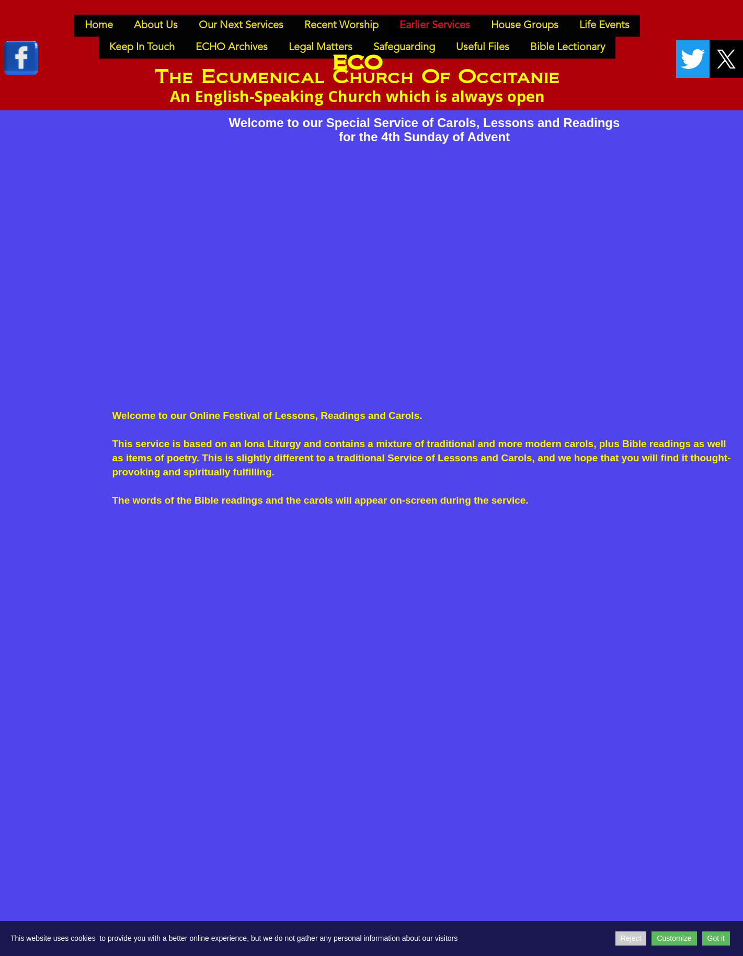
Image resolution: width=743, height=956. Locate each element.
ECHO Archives (232, 47)
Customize (674, 938)
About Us (156, 25)
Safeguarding (404, 47)
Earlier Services (434, 25)
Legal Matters (320, 47)
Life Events (604, 25)
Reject (631, 938)
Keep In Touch (142, 47)
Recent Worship (341, 25)
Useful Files (482, 47)
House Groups (524, 25)
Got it (716, 938)
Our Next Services (241, 25)
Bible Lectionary (567, 47)
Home (99, 25)
